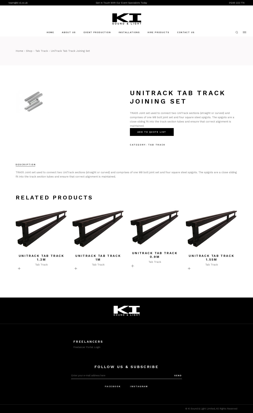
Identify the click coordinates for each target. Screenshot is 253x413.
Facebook (113, 386)
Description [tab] (26, 164)
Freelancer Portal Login (86, 347)
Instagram (139, 386)
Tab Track (156, 145)
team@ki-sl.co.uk (18, 3)
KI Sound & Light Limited (201, 408)
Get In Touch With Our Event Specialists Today (121, 3)
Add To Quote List (151, 132)
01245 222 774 (236, 3)
